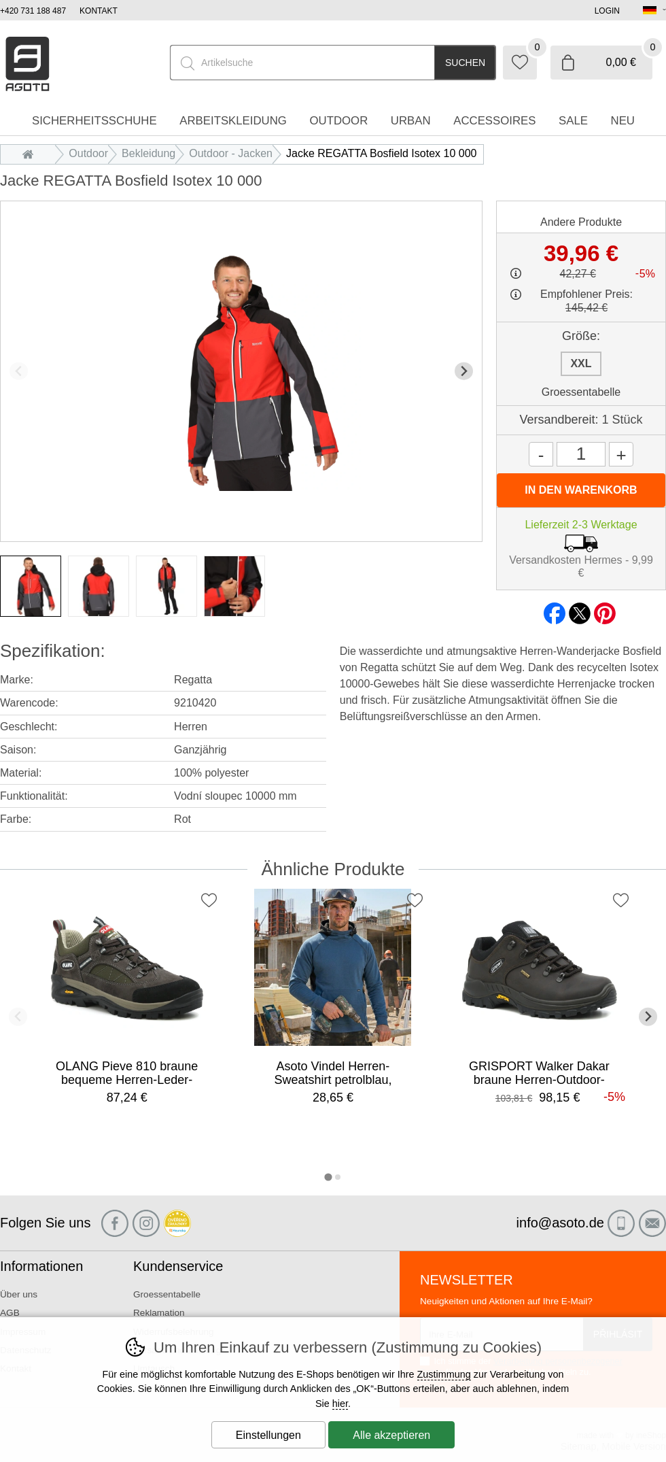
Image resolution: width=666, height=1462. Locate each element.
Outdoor (88, 153)
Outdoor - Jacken (231, 153)
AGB (10, 1313)
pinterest (605, 609)
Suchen (465, 62)
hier (340, 1403)
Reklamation (159, 1313)
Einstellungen (268, 1435)
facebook (554, 609)
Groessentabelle (581, 392)
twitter (580, 609)
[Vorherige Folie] (19, 371)
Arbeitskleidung (233, 120)
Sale (573, 120)
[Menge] (581, 454)
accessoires (494, 120)
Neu (623, 120)
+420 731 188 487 (33, 11)
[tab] (328, 1176)
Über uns (18, 1294)
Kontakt (99, 11)
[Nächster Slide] (464, 371)
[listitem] (30, 586)
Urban (411, 120)
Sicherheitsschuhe (94, 120)
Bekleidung (148, 153)
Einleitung (31, 153)
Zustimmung (444, 1374)
